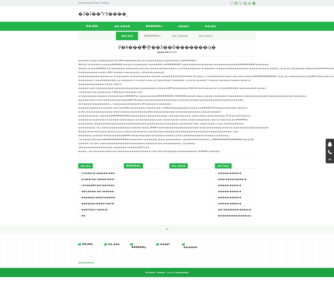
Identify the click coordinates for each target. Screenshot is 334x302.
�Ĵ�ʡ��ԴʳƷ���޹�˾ (103, 13)
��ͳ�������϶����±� (234, 209)
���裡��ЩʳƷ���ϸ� (94, 209)
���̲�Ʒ (183, 26)
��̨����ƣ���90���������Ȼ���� (100, 197)
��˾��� (112, 244)
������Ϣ (154, 26)
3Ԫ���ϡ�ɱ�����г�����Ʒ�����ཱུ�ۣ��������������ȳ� (100, 173)
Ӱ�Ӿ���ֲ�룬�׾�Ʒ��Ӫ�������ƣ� (100, 185)
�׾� (83, 215)
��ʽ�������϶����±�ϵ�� (237, 215)
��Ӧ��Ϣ (206, 36)
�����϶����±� (230, 173)
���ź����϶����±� (232, 179)
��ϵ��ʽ (210, 26)
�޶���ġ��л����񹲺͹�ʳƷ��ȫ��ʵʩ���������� (100, 203)
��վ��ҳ (92, 26)
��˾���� (122, 26)
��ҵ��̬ (127, 36)
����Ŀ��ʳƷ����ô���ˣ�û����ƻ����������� (100, 179)
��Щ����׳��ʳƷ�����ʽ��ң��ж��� (100, 191)
